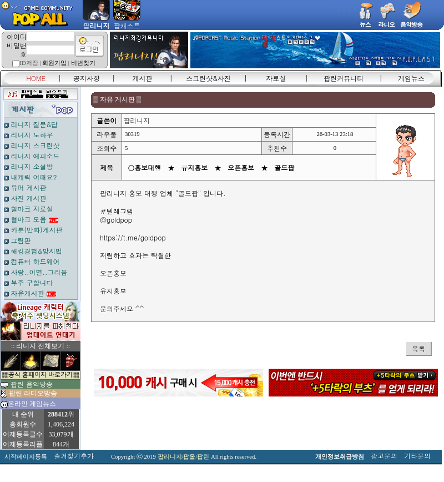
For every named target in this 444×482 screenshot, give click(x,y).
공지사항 (86, 78)
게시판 (143, 78)
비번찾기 (83, 63)
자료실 (276, 78)
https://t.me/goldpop (133, 237)
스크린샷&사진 (208, 78)
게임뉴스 (411, 78)
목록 (418, 348)
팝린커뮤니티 (344, 78)
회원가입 (54, 63)
